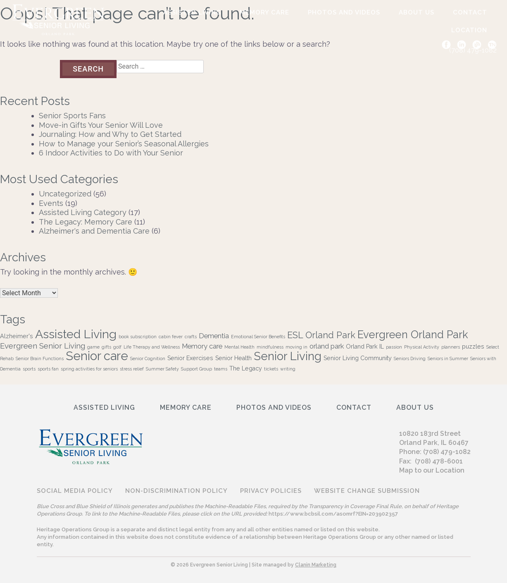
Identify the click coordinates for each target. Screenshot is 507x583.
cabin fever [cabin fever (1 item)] (171, 336)
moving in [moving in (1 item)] (296, 346)
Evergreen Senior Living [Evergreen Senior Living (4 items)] (42, 345)
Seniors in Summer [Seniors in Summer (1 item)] (448, 358)
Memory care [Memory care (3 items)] (202, 346)
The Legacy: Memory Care (85, 221)
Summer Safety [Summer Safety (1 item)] (162, 368)
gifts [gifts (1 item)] (106, 346)
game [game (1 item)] (93, 346)
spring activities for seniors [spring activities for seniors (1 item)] (89, 368)
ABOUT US (416, 12)
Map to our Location (431, 470)
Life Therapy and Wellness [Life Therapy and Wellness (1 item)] (152, 346)
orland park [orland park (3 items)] (326, 346)
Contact (470, 12)
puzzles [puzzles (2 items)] (473, 346)
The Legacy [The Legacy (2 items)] (245, 368)
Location (469, 30)
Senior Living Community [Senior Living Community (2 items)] (358, 358)
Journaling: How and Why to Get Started (110, 134)
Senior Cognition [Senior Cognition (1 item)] (147, 358)
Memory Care (264, 12)
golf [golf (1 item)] (117, 346)
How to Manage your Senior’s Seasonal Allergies (124, 143)
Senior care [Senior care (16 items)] (97, 356)
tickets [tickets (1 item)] (271, 368)
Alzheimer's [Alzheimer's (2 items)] (16, 336)
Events (51, 203)
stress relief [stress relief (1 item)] (132, 368)
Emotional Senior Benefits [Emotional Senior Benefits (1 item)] (258, 336)
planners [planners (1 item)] (450, 346)
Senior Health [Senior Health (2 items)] (233, 358)
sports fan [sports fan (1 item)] (48, 368)
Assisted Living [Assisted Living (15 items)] (76, 334)
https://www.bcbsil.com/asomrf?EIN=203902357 (333, 514)
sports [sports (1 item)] (29, 368)
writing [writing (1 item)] (287, 368)
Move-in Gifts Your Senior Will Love (101, 125)
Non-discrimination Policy (176, 491)
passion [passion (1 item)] (394, 346)
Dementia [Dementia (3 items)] (214, 336)
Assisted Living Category (82, 212)
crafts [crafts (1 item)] (191, 336)
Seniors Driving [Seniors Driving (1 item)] (410, 358)
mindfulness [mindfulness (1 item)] (270, 346)
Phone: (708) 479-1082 (435, 452)
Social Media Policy (75, 491)
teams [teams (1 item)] (220, 368)
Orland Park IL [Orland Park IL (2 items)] (365, 346)
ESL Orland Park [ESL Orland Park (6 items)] (321, 335)
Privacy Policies (271, 491)
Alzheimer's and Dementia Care (94, 231)
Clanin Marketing (315, 565)
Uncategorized (65, 193)
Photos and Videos (344, 12)
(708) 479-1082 (473, 50)
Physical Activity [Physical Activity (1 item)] (421, 346)
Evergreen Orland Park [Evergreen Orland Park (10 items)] (412, 334)
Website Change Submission (367, 491)
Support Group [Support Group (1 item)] (196, 368)
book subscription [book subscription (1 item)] (138, 336)
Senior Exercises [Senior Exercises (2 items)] (190, 358)
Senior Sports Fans (72, 115)
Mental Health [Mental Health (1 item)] (239, 346)
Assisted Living (192, 12)
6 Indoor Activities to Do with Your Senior (111, 152)
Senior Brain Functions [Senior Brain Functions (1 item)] (40, 358)
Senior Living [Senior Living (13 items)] (287, 356)
